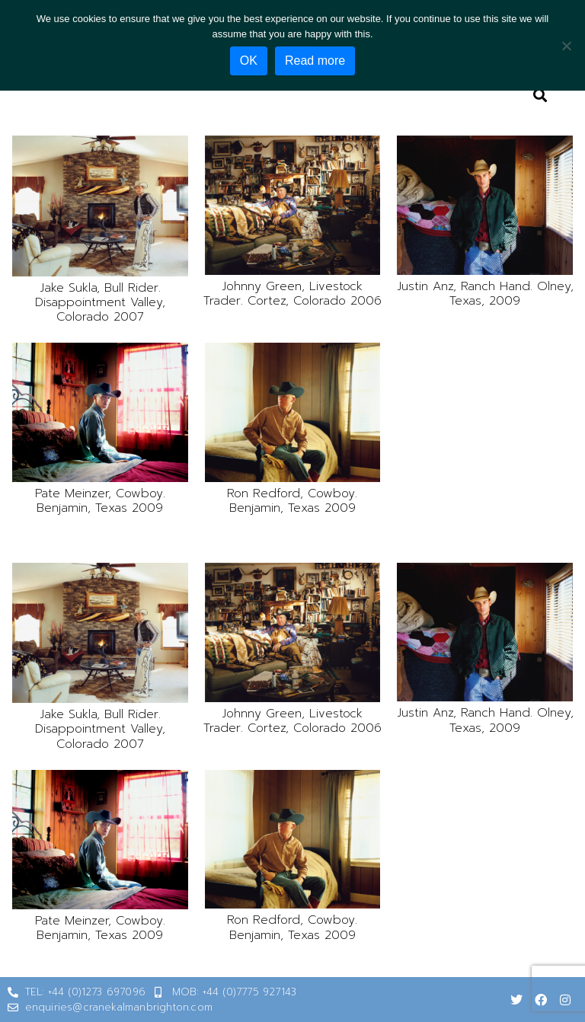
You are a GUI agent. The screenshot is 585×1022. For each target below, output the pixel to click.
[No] (566, 45)
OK (248, 60)
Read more (315, 60)
